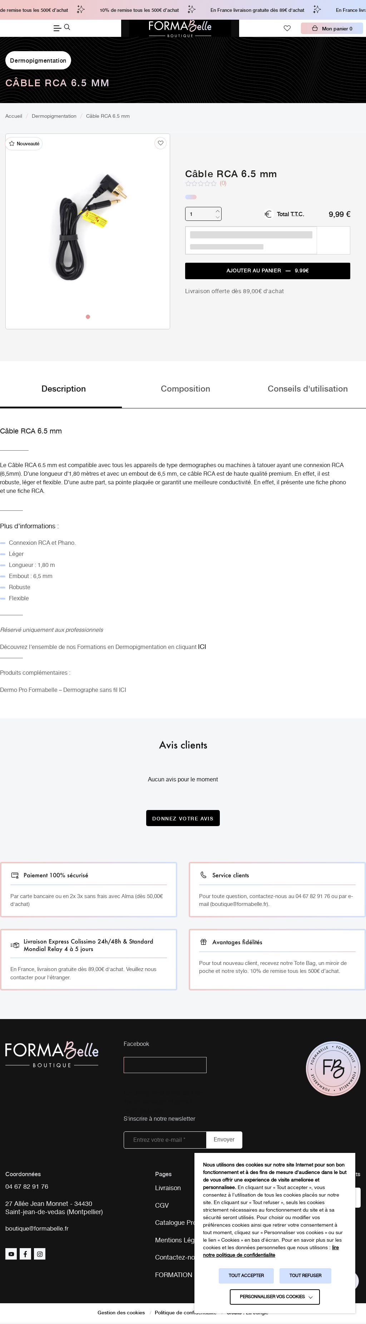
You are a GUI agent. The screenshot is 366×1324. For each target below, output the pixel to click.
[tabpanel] (88, 216)
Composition (185, 388)
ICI (122, 690)
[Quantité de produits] (203, 214)
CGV (162, 1206)
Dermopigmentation (38, 60)
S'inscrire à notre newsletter (159, 1119)
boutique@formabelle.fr (38, 1230)
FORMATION (173, 1276)
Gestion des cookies (121, 1313)
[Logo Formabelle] (180, 28)
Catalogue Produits (183, 1224)
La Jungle (257, 1313)
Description (63, 388)
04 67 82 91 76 (26, 1187)
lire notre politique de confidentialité (271, 1251)
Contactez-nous (178, 1259)
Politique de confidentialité (186, 1313)
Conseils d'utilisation (308, 388)
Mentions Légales (180, 1241)
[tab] (61, 395)
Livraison (168, 1189)
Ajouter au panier (268, 271)
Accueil (13, 116)
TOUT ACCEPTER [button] (246, 1275)
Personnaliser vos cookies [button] (272, 1297)
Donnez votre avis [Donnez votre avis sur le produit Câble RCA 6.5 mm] (182, 818)
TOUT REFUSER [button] (305, 1275)
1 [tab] (87, 316)
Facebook (136, 1045)
